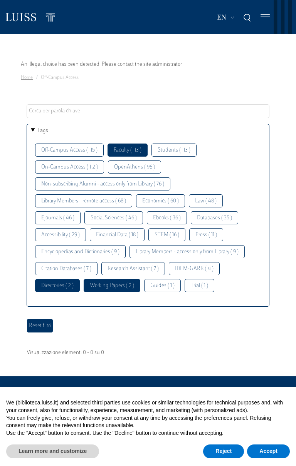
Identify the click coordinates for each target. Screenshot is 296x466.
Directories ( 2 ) (57, 286)
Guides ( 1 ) (162, 286)
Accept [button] (268, 451)
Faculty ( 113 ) (127, 150)
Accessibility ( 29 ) (60, 235)
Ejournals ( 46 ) (57, 218)
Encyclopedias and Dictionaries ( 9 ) (80, 252)
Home (27, 77)
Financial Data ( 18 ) (117, 235)
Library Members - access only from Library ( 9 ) (187, 252)
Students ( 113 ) (174, 150)
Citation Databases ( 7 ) (66, 269)
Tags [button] (42, 131)
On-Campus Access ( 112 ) (69, 167)
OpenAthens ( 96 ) (134, 167)
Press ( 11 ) (206, 235)
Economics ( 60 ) (160, 201)
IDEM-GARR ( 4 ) (194, 269)
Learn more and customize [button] (52, 451)
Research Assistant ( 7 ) (133, 269)
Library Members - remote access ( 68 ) (83, 201)
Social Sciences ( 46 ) (114, 218)
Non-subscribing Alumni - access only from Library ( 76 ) (102, 184)
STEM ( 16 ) (167, 235)
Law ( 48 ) (206, 201)
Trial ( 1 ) (199, 286)
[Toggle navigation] (265, 17)
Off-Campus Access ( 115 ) (69, 150)
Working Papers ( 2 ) (112, 286)
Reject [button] (223, 451)
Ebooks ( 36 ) (167, 218)
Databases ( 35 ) (214, 218)
